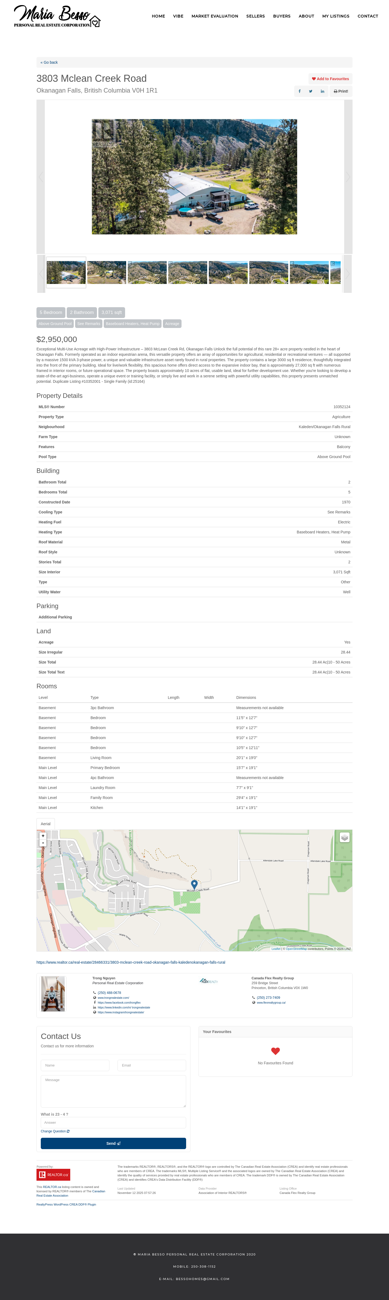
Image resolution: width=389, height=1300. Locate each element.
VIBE (178, 16)
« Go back (49, 62)
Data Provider (208, 1188)
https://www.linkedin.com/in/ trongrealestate (124, 1007)
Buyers (282, 16)
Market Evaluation (215, 16)
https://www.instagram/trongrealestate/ (121, 1012)
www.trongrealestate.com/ (113, 997)
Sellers (255, 16)
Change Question (55, 1131)
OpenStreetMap (296, 948)
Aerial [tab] (46, 824)
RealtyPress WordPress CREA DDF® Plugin (66, 1204)
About (306, 16)
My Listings (336, 16)
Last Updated (126, 1188)
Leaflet (275, 948)
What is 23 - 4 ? (54, 1114)
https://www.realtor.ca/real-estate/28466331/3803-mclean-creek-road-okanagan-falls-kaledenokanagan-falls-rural (130, 962)
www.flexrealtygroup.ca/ (271, 1002)
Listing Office (288, 1188)
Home (158, 16)
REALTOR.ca (52, 1187)
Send (113, 1143)
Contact (368, 16)
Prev (41, 177)
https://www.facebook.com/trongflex (119, 1002)
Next (348, 177)
